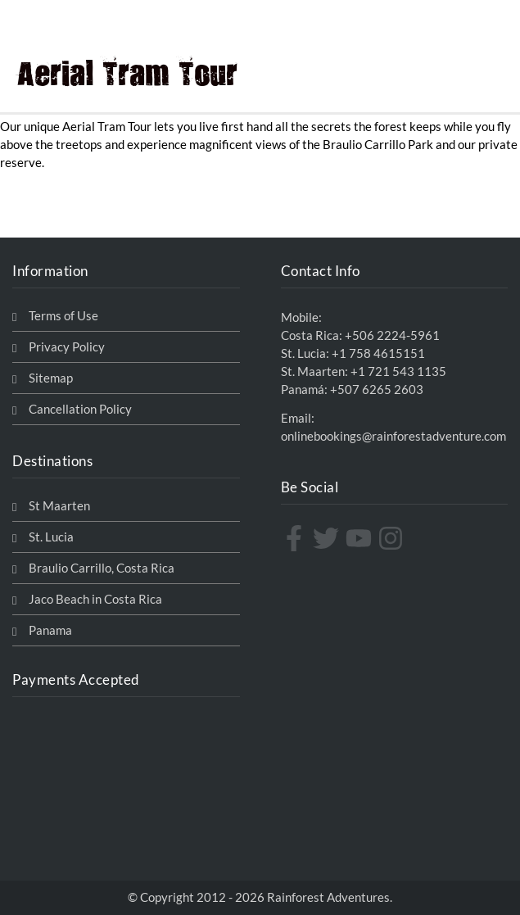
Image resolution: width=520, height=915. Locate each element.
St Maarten (59, 506)
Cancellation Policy (80, 409)
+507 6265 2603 (376, 389)
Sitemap (51, 378)
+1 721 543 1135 (398, 371)
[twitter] (328, 538)
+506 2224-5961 (392, 335)
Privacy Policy (67, 347)
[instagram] (393, 538)
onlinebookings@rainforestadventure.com (393, 436)
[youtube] (361, 538)
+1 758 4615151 (378, 353)
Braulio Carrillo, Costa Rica (101, 568)
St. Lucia (51, 537)
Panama (50, 630)
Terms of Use (63, 316)
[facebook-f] (296, 538)
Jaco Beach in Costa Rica (95, 599)
